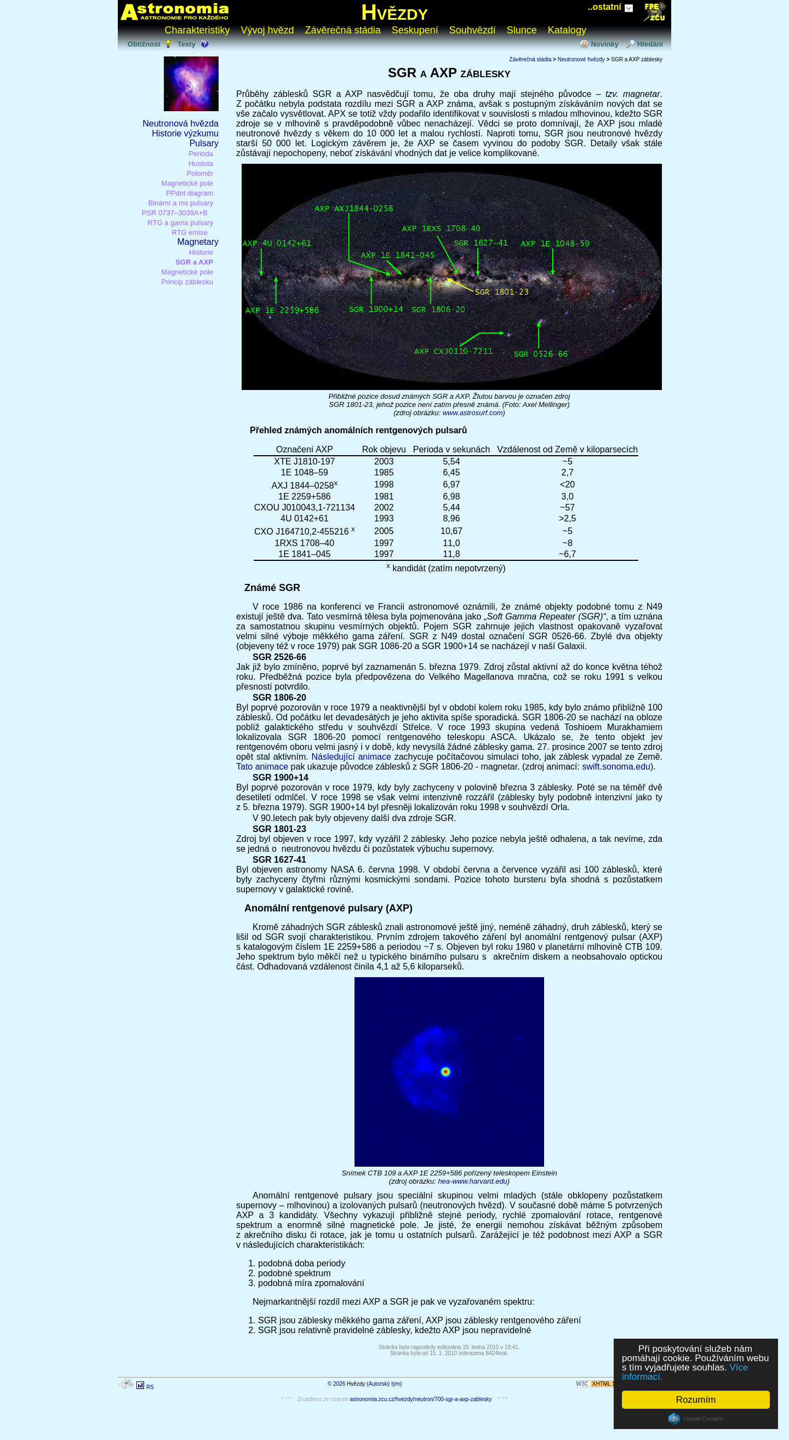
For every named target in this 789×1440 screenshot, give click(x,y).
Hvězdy (394, 12)
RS (150, 1387)
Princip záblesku (187, 282)
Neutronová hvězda (180, 123)
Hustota (200, 163)
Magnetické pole (187, 183)
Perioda (200, 154)
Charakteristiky (197, 30)
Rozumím (696, 1400)
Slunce (522, 30)
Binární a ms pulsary (181, 203)
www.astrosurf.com (473, 413)
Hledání (650, 44)
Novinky (605, 44)
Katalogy (567, 30)
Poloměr (200, 173)
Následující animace (351, 756)
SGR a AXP (194, 262)
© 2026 (336, 1384)
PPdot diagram (189, 193)
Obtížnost (144, 44)
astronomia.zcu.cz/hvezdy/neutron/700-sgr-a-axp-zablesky (421, 1399)
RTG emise (190, 232)
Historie (201, 252)
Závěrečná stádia (343, 30)
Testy (187, 44)
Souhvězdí (472, 30)
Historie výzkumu (185, 133)
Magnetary (198, 241)
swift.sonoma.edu (616, 766)
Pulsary (204, 143)
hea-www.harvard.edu (472, 1181)
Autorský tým (385, 1384)
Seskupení (415, 30)
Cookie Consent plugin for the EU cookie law (695, 1419)
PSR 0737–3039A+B (175, 213)
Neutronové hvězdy (581, 59)
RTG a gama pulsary (180, 223)
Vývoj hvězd (267, 30)
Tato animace (262, 766)
